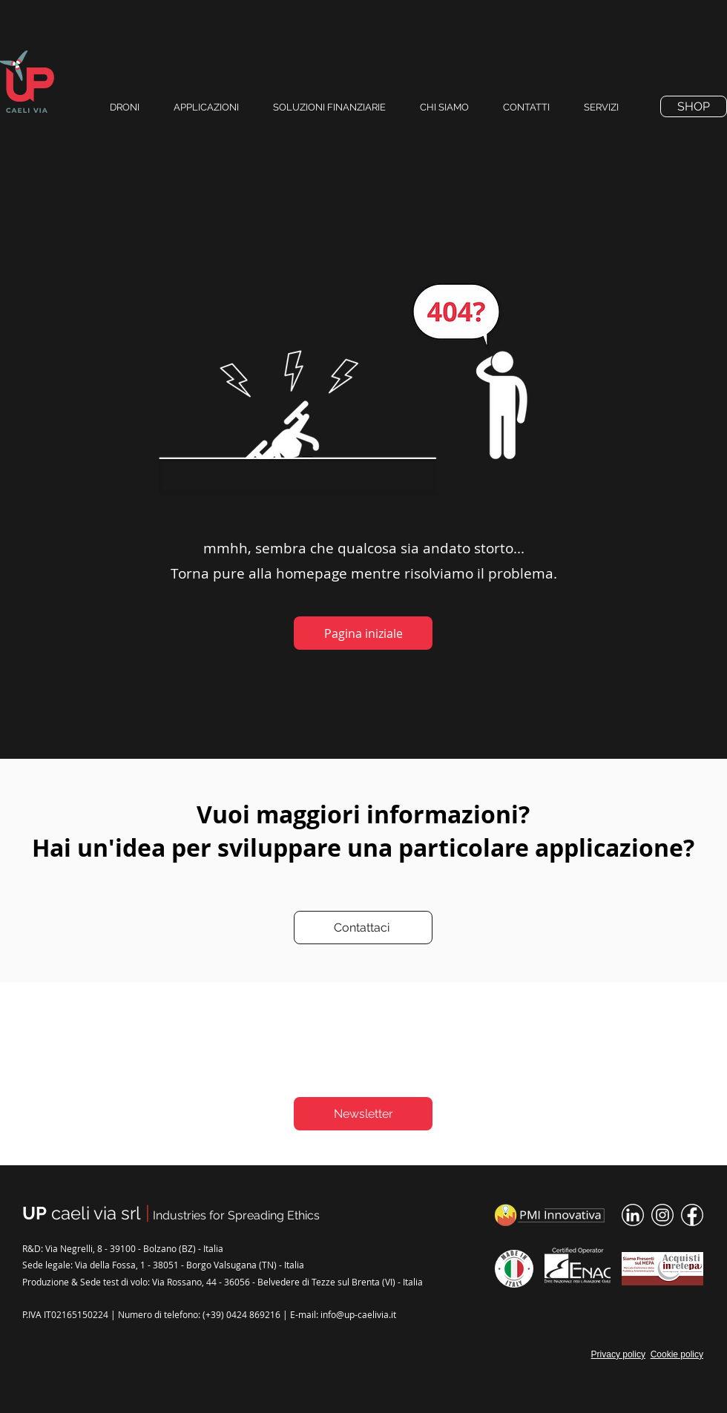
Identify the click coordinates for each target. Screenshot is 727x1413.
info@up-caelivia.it (358, 1314)
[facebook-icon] (692, 1215)
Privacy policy (618, 1354)
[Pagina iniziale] (363, 633)
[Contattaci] (363, 927)
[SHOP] (693, 106)
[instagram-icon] (662, 1215)
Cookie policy (677, 1354)
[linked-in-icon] (633, 1215)
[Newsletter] (363, 1113)
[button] (532, 107)
